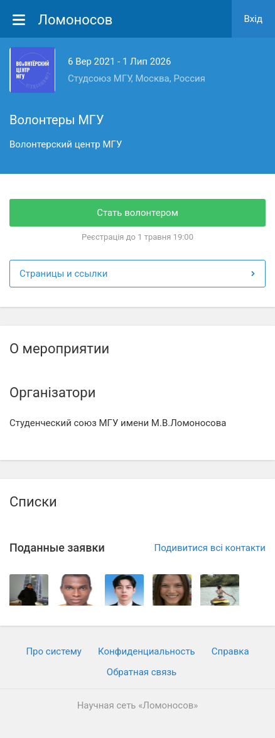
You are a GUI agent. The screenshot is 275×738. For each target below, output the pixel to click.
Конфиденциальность (146, 651)
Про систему (54, 651)
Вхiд (253, 18)
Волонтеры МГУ (56, 119)
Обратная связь (141, 672)
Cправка (230, 651)
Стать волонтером (137, 212)
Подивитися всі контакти (210, 548)
